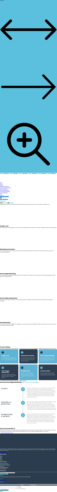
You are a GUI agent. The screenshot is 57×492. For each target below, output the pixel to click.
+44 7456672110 (3, 480)
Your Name (19, 486)
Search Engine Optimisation (5, 187)
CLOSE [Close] (1, 491)
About (1, 184)
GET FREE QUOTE (4, 474)
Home (1, 182)
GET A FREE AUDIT (4, 490)
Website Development (4, 186)
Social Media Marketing (4, 190)
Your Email (19, 487)
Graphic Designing (3, 189)
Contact (1, 195)
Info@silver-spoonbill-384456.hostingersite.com (10, 483)
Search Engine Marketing (5, 191)
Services (1, 185)
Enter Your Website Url (21, 488)
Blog (1, 194)
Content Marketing (4, 192)
